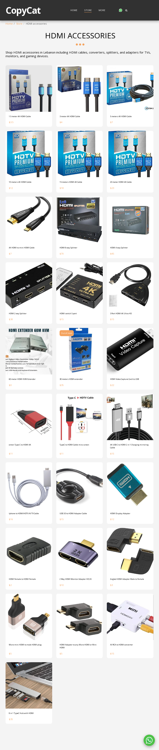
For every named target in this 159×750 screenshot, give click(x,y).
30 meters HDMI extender (74, 383)
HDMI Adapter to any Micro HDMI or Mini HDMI (79, 662)
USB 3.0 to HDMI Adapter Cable (78, 520)
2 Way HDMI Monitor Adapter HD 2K (79, 592)
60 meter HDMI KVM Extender (26, 383)
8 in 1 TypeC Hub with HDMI (25, 731)
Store (19, 23)
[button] (120, 10)
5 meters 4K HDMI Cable (124, 117)
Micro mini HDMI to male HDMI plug (26, 662)
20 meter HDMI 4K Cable (124, 183)
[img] (29, 88)
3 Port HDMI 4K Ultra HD (124, 316)
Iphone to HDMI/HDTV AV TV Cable (25, 521)
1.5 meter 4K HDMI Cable (23, 117)
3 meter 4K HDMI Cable (73, 117)
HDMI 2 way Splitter (20, 316)
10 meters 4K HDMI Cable (23, 183)
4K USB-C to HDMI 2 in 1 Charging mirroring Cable (129, 451)
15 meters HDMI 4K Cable (74, 183)
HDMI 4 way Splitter (121, 250)
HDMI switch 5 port (71, 316)
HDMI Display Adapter (123, 520)
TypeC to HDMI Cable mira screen (79, 449)
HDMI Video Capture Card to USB (129, 383)
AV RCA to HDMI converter (125, 660)
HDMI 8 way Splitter (71, 250)
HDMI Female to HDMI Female (26, 590)
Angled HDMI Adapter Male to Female (127, 592)
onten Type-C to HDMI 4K (23, 449)
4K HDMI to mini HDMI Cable (25, 250)
